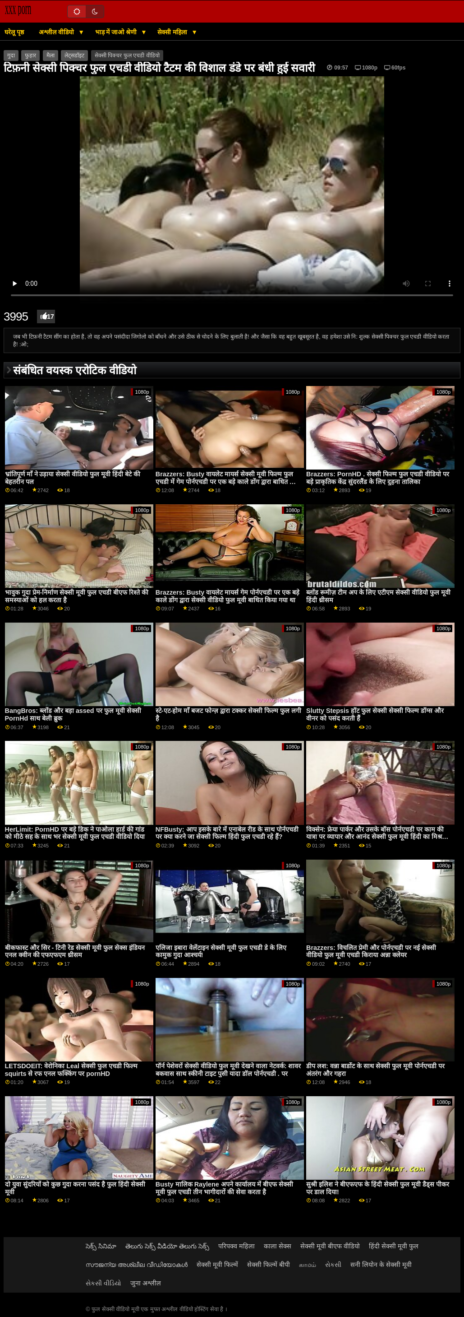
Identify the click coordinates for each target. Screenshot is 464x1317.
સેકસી (333, 1264)
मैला (50, 55)
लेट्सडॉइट (74, 55)
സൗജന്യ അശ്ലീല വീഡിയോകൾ (137, 1264)
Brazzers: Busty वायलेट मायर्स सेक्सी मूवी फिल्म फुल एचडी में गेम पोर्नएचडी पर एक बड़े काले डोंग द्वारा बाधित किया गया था (229, 481)
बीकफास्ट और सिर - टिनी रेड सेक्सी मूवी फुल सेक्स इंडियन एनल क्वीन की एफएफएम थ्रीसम (75, 951)
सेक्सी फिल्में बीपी (268, 1264)
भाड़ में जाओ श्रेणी (117, 32)
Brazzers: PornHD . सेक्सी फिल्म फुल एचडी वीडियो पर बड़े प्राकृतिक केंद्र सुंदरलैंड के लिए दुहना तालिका (377, 477)
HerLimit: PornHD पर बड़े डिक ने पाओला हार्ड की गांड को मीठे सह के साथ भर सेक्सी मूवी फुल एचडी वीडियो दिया (75, 833)
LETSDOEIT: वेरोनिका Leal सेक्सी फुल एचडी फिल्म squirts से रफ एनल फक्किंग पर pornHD (71, 1069)
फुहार (30, 55)
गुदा (11, 55)
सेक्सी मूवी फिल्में (217, 1264)
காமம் (307, 1264)
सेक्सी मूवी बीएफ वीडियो (330, 1246)
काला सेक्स (277, 1246)
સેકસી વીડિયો (103, 1283)
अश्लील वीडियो (57, 32)
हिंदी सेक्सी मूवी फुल (393, 1246)
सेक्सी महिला (173, 32)
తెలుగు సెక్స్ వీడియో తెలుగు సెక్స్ (167, 1246)
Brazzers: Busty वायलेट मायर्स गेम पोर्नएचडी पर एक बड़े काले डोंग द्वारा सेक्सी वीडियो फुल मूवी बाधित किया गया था (227, 596)
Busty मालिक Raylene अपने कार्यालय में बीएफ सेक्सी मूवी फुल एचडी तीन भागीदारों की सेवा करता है (224, 1188)
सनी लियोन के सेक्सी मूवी (381, 1264)
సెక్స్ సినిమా (101, 1246)
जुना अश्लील (145, 1283)
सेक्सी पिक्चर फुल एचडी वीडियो (127, 55)
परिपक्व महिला (236, 1246)
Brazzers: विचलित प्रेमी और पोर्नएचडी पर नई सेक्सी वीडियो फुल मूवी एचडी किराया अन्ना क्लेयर (371, 951)
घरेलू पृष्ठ (14, 32)
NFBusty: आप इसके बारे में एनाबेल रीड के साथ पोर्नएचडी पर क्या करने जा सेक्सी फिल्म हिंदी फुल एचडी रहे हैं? (227, 833)
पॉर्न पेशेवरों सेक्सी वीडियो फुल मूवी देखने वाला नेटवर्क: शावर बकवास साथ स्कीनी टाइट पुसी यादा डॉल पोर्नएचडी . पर (228, 1069)
